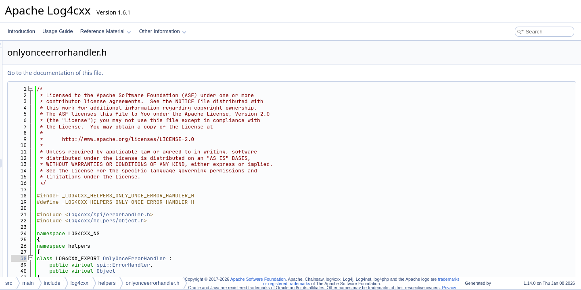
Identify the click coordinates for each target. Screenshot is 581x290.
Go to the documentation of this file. (156, 73)
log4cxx (79, 283)
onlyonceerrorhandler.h (152, 283)
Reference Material (105, 31)
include (52, 283)
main (27, 283)
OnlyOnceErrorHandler (235, 258)
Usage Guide (57, 31)
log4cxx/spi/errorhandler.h (210, 214)
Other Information (162, 31)
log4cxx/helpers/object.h (207, 220)
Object (206, 270)
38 (119, 258)
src (8, 283)
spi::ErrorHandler (224, 264)
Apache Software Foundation (258, 279)
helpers (107, 283)
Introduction (21, 31)
